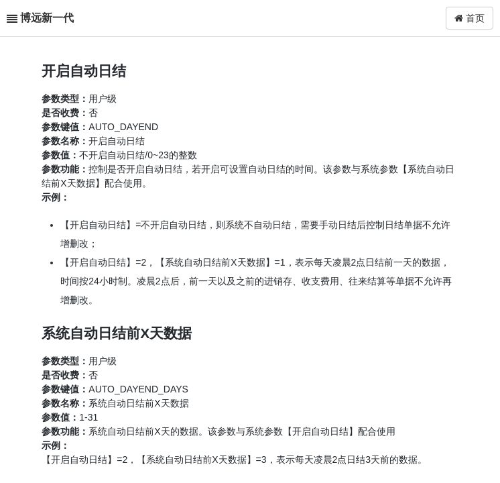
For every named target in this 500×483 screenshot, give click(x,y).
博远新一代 (47, 17)
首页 (469, 18)
